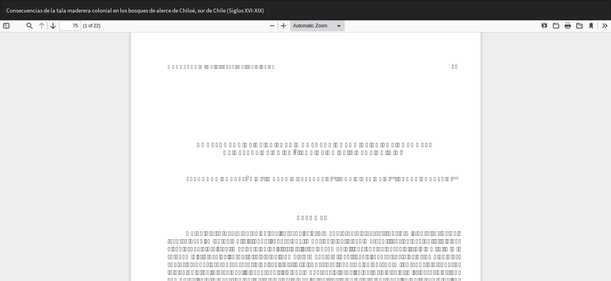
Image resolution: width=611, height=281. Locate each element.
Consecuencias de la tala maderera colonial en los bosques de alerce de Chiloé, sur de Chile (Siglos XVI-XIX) (135, 10)
